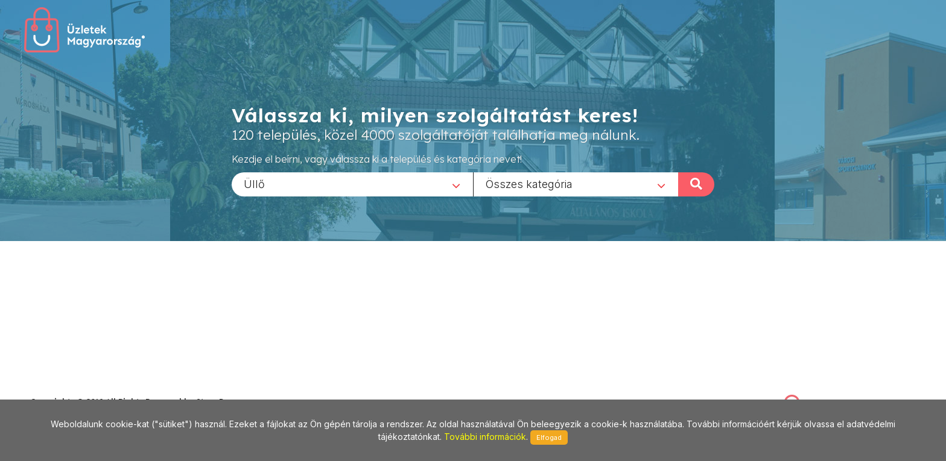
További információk (485, 436)
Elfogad (549, 437)
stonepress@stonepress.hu (78, 388)
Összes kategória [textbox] (529, 183)
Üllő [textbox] (254, 183)
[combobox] (352, 184)
